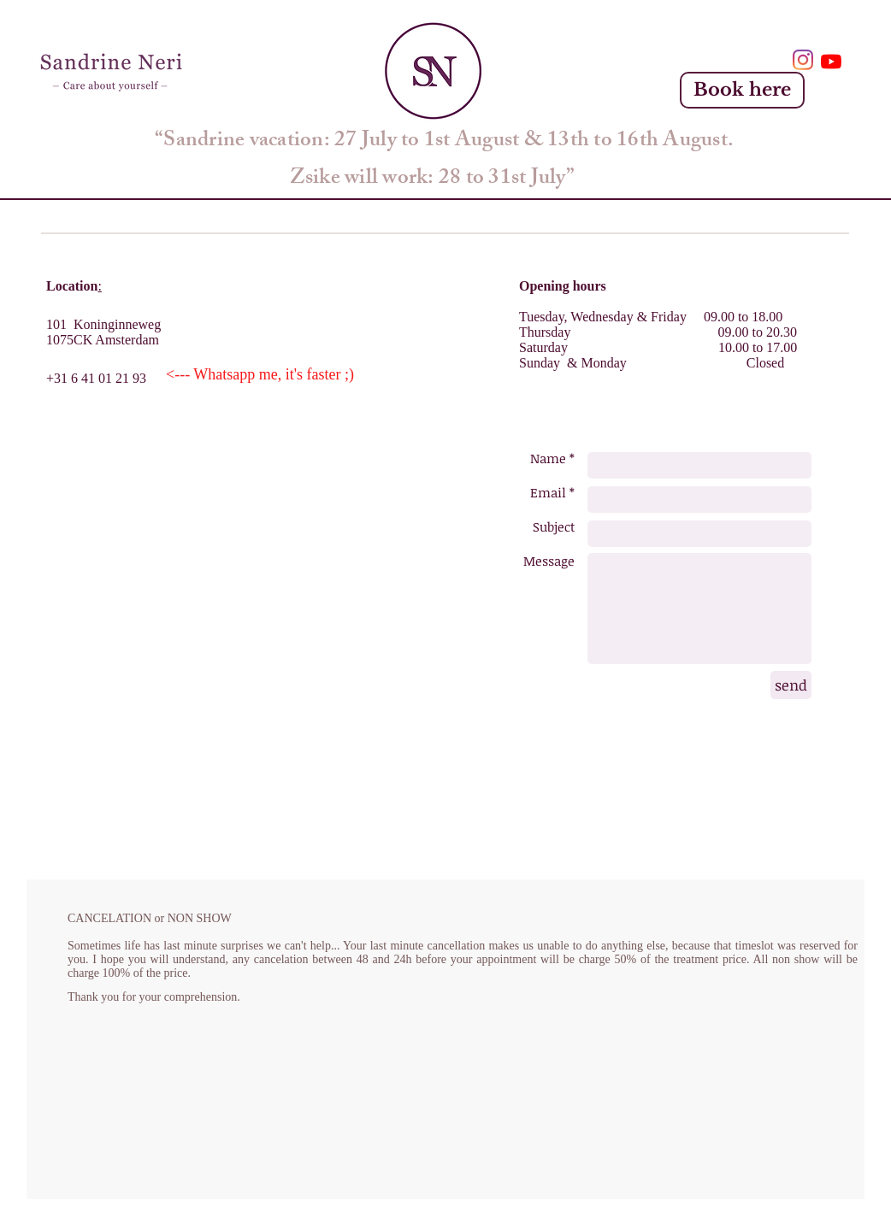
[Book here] (742, 90)
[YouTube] (831, 61)
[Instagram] (803, 60)
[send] (790, 685)
